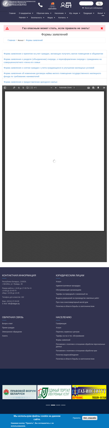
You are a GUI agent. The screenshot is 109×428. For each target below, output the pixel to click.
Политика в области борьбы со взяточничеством (75, 306)
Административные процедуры (68, 286)
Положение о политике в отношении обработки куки (76, 351)
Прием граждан (8, 328)
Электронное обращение (12, 332)
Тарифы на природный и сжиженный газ (72, 294)
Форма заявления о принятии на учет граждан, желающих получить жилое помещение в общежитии (53, 53)
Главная (12, 13)
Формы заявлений (34, 40)
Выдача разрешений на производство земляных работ (77, 298)
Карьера (22, 18)
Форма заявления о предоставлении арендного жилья (30, 82)
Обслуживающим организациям (68, 290)
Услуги (58, 282)
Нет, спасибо (89, 418)
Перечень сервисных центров (67, 332)
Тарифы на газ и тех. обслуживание (70, 336)
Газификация (61, 324)
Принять (77, 418)
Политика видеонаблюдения (67, 355)
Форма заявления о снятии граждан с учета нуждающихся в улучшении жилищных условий (49, 68)
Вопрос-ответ (7, 324)
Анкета (5, 336)
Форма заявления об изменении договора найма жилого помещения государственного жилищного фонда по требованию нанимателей (52, 74)
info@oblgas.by (14, 304)
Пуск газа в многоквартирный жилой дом (72, 302)
